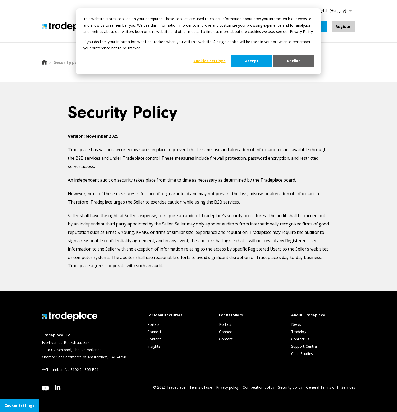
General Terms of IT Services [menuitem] (330, 387)
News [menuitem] (296, 324)
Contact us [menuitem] (300, 339)
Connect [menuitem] (154, 331)
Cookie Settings (19, 405)
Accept (251, 60)
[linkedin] (57, 387)
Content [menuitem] (154, 339)
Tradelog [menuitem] (299, 331)
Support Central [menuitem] (304, 346)
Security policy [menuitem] (290, 387)
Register (344, 26)
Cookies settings (210, 60)
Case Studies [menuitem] (302, 353)
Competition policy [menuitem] (258, 387)
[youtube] (45, 388)
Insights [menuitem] (154, 346)
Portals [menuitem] (153, 324)
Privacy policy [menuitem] (227, 387)
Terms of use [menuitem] (200, 387)
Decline (294, 60)
